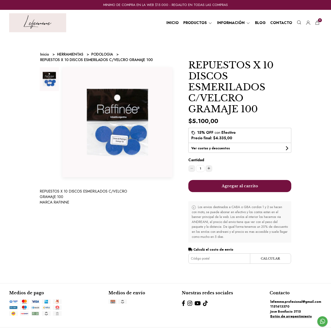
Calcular (270, 258)
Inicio (172, 22)
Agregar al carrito (240, 186)
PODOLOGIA (102, 54)
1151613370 (279, 306)
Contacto (281, 22)
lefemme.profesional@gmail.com (295, 301)
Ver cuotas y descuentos (210, 148)
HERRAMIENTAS (70, 54)
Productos (198, 22)
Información (233, 22)
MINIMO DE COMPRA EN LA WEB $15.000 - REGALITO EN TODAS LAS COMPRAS (165, 4)
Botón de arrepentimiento (291, 316)
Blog (260, 22)
